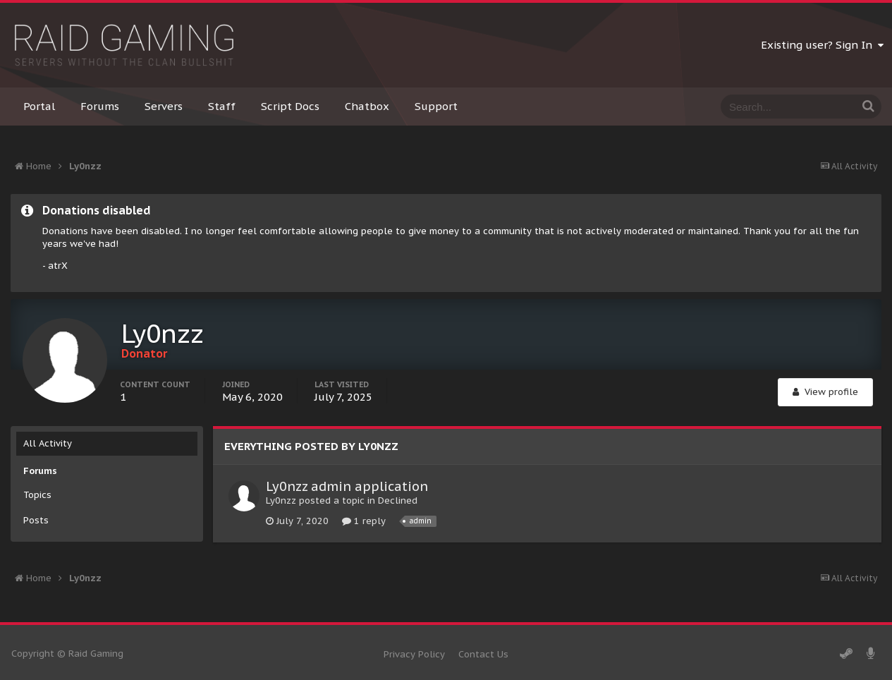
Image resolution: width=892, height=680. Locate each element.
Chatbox (367, 106)
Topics (37, 495)
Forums (99, 106)
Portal (39, 106)
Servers (164, 106)
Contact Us (483, 654)
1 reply (364, 521)
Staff (222, 106)
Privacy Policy (414, 654)
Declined (397, 500)
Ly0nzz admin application (347, 486)
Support (436, 106)
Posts (36, 520)
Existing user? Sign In (822, 44)
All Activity (47, 443)
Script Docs (290, 106)
